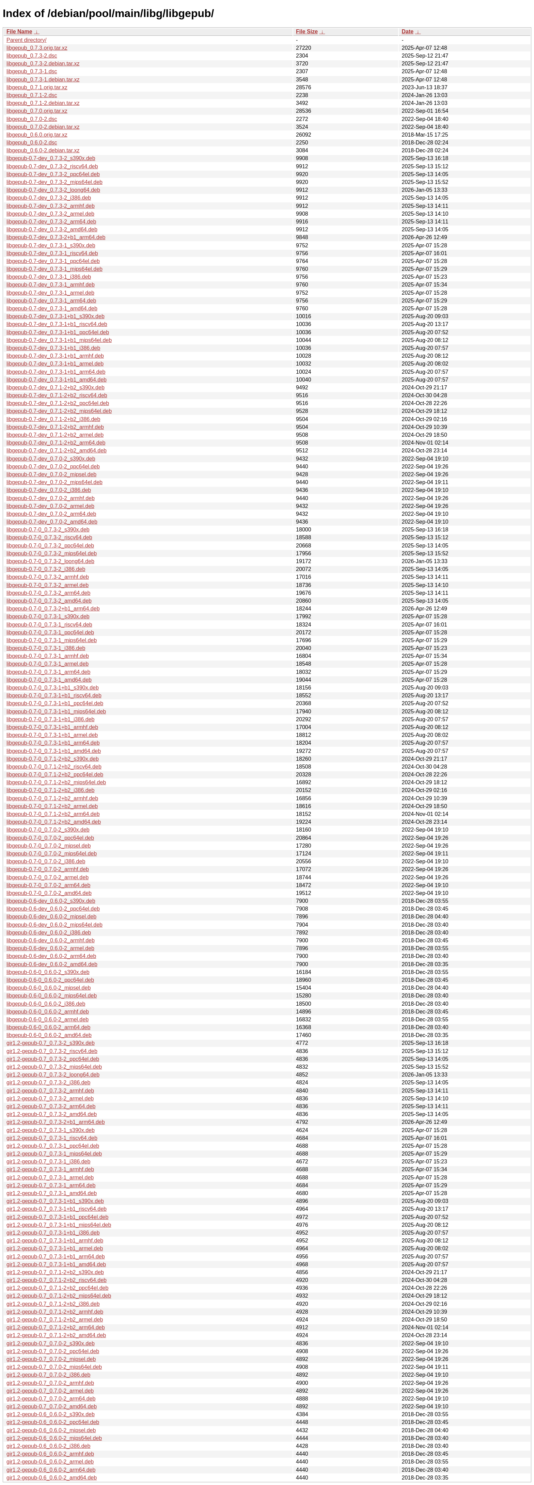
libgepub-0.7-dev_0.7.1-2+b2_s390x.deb (55, 387)
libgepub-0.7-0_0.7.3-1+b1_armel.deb (52, 735)
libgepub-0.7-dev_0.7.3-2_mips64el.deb (54, 182)
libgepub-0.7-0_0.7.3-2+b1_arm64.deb (53, 609)
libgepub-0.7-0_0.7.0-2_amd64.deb (49, 893)
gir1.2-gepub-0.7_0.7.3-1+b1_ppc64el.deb (57, 1217)
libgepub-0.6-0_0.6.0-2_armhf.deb (47, 1012)
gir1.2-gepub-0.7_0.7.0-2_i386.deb (48, 1375)
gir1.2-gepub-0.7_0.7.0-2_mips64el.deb (54, 1367)
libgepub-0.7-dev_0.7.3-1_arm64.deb (51, 301)
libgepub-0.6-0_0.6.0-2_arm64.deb (48, 1027)
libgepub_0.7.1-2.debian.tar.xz (42, 103)
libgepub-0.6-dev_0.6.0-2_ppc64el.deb (53, 909)
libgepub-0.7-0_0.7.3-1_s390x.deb (48, 616)
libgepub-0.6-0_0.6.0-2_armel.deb (47, 1019)
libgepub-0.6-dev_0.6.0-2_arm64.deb (51, 956)
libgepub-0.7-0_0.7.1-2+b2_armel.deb (52, 806)
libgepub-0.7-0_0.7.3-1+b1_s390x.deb (52, 688)
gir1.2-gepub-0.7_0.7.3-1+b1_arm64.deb (55, 1256)
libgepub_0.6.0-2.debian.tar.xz (42, 150)
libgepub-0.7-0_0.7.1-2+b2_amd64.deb (53, 822)
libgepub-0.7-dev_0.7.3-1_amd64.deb (51, 308)
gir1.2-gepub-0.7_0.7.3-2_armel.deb (50, 1098)
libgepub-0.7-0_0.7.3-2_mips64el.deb (51, 553)
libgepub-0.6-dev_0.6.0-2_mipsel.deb (51, 916)
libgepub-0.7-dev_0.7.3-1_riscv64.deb (52, 253)
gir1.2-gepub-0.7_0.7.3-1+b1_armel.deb (54, 1248)
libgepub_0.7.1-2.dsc (31, 95)
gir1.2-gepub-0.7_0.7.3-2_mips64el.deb (54, 1067)
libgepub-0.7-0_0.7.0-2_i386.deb (45, 861)
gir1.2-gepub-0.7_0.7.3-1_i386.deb (48, 1161)
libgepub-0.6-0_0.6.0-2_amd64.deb (49, 1035)
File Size (307, 31)
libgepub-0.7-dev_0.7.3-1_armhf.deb (50, 285)
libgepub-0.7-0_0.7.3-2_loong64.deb (50, 561)
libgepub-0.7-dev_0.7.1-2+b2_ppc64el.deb (57, 403)
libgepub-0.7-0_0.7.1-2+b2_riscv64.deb (53, 767)
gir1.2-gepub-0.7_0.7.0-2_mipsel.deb (51, 1359)
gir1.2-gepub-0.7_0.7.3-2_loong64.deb (52, 1075)
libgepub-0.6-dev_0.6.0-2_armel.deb (50, 948)
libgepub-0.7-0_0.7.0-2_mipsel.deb (48, 846)
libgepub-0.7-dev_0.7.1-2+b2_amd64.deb (56, 450)
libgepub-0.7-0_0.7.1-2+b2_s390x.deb (52, 759)
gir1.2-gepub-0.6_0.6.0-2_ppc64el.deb (52, 1422)
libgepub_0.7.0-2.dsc (31, 119)
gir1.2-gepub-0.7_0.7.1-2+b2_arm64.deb (55, 1327)
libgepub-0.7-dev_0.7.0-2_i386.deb (48, 490)
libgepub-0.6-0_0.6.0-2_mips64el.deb (51, 996)
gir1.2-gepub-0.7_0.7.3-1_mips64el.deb (54, 1154)
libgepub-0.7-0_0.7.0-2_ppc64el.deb (50, 838)
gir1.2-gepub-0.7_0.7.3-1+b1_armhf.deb (54, 1240)
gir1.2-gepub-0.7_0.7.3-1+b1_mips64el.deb (58, 1225)
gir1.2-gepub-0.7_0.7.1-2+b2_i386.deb (53, 1304)
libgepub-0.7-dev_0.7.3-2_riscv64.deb (52, 166)
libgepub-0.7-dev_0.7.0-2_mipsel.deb (51, 474)
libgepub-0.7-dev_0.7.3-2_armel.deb (50, 214)
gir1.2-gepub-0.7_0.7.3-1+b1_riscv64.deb (56, 1209)
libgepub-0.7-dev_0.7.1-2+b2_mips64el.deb (59, 411)
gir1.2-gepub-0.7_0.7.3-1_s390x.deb (50, 1130)
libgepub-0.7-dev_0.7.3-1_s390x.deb (50, 245)
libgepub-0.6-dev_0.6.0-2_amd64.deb (51, 964)
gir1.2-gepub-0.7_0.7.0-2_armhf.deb (50, 1383)
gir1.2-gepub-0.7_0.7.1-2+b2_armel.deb (54, 1319)
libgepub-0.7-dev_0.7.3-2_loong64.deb (53, 190)
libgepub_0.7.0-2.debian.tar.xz (42, 127)
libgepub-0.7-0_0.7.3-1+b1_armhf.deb (52, 727)
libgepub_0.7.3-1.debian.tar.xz (42, 79)
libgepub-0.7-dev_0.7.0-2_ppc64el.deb (53, 466)
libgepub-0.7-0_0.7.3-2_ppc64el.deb (50, 545)
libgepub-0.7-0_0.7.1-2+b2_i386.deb (50, 790)
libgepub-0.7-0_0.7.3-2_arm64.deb (48, 593)
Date (407, 31)
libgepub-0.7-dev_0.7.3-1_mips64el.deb (54, 269)
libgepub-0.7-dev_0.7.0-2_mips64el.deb (54, 482)
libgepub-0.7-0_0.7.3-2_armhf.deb (47, 577)
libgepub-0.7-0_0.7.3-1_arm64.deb (48, 672)
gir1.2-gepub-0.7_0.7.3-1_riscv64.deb (51, 1138)
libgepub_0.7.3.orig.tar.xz (36, 48)
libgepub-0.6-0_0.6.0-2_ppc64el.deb (50, 980)
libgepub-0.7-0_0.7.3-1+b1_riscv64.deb (53, 695)
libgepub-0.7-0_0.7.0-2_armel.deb (47, 877)
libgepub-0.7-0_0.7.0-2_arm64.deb (48, 885)
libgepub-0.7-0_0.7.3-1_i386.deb (45, 648)
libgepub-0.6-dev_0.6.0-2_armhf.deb (50, 940)
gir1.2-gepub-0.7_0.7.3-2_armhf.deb (50, 1091)
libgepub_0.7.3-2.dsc (31, 56)
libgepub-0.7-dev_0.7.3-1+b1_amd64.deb (56, 380)
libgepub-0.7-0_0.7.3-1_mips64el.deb (51, 640)
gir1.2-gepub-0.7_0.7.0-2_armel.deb (50, 1391)
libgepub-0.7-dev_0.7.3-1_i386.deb (48, 277)
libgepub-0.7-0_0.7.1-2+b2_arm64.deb (53, 814)
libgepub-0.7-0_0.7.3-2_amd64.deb (49, 601)
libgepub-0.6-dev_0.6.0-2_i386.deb (48, 932)
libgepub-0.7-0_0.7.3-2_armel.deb (47, 585)
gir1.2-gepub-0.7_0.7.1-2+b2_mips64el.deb (58, 1296)
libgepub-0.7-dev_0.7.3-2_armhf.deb (50, 206)
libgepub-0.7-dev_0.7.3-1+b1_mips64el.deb (59, 340)
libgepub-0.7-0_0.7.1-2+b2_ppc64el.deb (54, 774)
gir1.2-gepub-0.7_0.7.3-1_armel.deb (50, 1177)
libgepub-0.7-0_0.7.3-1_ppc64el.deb (50, 632)
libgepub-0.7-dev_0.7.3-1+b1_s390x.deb (55, 316)
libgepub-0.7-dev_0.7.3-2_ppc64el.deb (53, 174)
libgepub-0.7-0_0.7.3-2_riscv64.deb (49, 537)
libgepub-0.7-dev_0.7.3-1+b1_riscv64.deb (56, 324)
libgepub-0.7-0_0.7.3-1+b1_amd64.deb (53, 751)
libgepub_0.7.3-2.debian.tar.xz (42, 63)
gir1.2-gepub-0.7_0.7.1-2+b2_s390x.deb (55, 1272)
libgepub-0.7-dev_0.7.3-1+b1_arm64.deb (55, 372)
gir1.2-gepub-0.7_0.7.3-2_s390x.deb (50, 1043)
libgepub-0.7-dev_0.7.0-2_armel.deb (50, 506)
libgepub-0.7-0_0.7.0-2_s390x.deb (48, 830)
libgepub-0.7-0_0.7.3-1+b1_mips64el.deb (56, 711)
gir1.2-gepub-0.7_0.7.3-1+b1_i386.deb (53, 1233)
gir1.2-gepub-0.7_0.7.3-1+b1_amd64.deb (56, 1264)
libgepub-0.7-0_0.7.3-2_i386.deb (45, 569)
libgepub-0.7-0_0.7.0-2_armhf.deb (47, 869)
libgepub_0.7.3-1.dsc (31, 71)
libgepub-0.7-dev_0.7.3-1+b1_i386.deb (53, 348)
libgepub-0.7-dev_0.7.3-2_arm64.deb (51, 222)
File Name (19, 31)
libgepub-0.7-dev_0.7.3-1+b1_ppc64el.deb (57, 332)
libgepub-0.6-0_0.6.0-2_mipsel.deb (48, 988)
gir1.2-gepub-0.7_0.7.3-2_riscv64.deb (51, 1051)
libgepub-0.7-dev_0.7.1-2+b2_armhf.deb (55, 427)
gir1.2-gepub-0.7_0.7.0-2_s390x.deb (50, 1343)
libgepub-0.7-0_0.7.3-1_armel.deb (47, 664)
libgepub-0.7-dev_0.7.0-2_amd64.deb (51, 522)
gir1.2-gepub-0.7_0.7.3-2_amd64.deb (51, 1114)
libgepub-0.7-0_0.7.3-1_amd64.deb (49, 680)
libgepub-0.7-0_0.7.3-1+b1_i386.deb (50, 719)
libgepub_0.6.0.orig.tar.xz (36, 135)
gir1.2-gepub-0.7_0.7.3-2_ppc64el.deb (52, 1059)
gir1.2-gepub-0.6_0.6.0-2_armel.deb (50, 1462)
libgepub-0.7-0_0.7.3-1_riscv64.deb (49, 625)
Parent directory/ (26, 40)
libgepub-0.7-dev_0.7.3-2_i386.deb (48, 198)
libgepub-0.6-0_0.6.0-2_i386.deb (45, 1004)
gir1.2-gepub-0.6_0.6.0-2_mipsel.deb (51, 1430)
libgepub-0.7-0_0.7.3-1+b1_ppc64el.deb (54, 703)
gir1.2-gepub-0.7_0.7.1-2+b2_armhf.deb (54, 1312)
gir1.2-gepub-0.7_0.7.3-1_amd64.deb (51, 1193)
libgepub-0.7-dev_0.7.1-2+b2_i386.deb (53, 419)
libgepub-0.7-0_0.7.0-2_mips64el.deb (51, 853)
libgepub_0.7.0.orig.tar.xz (36, 111)
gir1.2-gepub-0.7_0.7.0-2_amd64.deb (51, 1406)
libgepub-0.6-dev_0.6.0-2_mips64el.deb (54, 925)
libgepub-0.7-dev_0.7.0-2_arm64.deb (51, 514)
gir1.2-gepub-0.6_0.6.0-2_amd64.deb (51, 1478)
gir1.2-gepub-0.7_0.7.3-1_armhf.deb (50, 1169)
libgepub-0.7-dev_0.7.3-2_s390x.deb (50, 158)
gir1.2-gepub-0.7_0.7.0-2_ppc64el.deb (52, 1351)
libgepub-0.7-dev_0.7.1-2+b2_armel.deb (55, 435)
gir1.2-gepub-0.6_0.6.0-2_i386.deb (48, 1446)
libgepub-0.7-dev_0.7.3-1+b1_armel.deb (55, 364)
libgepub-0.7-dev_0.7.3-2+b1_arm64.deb (55, 237)
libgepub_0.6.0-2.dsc (31, 142)
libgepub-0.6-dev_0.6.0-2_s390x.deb (50, 901)
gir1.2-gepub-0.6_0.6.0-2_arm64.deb (51, 1470)
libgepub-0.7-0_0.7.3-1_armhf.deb (47, 656)
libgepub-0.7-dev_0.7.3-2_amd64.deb (51, 229)
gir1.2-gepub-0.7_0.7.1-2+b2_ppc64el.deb (57, 1288)
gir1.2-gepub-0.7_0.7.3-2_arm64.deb (51, 1106)
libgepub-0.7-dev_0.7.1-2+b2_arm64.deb (55, 443)
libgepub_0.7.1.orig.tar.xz (36, 87)
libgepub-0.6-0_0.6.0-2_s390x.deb (48, 972)
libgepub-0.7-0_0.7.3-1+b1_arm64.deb (53, 743)
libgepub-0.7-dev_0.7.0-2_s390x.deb (50, 459)
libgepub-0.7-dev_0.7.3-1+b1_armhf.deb (55, 356)
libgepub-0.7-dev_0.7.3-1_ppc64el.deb (53, 261)
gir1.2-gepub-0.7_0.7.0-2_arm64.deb (51, 1399)
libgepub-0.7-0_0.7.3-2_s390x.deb (48, 529)
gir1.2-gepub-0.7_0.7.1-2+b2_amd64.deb (56, 1335)
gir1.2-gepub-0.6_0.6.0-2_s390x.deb (50, 1414)
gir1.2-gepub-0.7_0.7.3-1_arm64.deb (51, 1185)
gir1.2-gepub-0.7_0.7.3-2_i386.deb (48, 1082)
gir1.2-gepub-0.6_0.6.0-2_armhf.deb (50, 1454)
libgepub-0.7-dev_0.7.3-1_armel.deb (50, 293)
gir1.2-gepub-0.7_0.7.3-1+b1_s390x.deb (55, 1201)
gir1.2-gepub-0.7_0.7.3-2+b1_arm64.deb (55, 1122)
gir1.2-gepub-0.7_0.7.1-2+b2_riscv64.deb (56, 1280)
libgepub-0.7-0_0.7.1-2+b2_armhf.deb (52, 798)
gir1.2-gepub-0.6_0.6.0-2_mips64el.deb (54, 1438)
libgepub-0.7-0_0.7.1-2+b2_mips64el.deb (56, 782)
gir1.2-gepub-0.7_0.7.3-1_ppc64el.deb (52, 1146)
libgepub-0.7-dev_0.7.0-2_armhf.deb (50, 498)
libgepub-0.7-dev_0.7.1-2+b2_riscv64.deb (56, 395)
